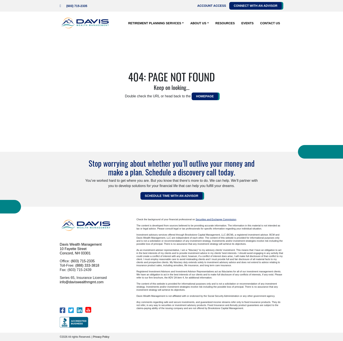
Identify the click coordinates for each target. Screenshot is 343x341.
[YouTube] (88, 310)
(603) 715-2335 (76, 6)
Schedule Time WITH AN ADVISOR (171, 196)
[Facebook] (62, 310)
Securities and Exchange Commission (216, 219)
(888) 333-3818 (87, 265)
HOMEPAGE (205, 96)
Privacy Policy (101, 336)
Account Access (211, 5)
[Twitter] (71, 310)
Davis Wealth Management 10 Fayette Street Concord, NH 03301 (81, 249)
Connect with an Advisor (255, 5)
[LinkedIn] (79, 310)
